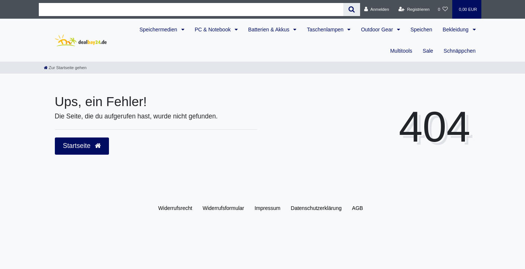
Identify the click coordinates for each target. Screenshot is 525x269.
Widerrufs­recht (175, 208)
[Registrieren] (414, 9)
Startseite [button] (82, 145)
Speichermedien (159, 30)
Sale (428, 51)
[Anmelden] (376, 9)
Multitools (401, 51)
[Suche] (351, 9)
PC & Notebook (213, 30)
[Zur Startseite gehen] (65, 67)
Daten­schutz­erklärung (316, 208)
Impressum (267, 208)
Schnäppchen (460, 51)
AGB (357, 208)
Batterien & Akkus (269, 30)
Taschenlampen (326, 30)
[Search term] (191, 9)
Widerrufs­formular (223, 208)
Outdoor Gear (377, 30)
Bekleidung (456, 30)
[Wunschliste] (443, 9)
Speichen (421, 30)
